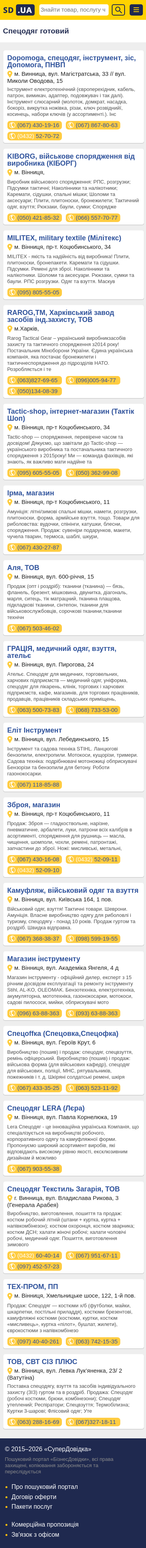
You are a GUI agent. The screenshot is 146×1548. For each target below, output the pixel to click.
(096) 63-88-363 (39, 1013)
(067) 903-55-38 (39, 1168)
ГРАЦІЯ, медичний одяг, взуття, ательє (62, 652)
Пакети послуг (32, 1506)
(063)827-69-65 (38, 380)
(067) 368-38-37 (39, 938)
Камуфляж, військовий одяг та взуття (73, 890)
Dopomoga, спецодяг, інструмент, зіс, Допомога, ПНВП (71, 61)
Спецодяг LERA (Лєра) (46, 1108)
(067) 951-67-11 (97, 1255)
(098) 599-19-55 (97, 938)
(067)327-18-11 (96, 1422)
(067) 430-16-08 (39, 859)
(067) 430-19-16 (39, 125)
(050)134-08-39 (38, 391)
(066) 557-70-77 (97, 217)
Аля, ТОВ (23, 568)
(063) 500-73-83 (39, 710)
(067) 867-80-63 (97, 125)
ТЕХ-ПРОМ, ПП (32, 1287)
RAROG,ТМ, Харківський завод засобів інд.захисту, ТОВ (60, 316)
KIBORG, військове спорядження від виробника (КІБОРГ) (71, 159)
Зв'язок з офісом (36, 1534)
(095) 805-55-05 (39, 292)
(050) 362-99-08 (97, 472)
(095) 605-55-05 (39, 472)
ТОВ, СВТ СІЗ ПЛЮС (42, 1362)
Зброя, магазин (33, 805)
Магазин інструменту (44, 959)
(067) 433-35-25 (39, 1087)
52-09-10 (39, 870)
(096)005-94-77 (96, 380)
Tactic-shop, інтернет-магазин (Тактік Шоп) (70, 415)
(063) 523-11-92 (97, 1087)
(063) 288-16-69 (39, 1422)
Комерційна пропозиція (45, 1524)
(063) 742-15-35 (97, 1341)
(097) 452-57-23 (39, 1266)
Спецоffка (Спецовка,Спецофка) (63, 1033)
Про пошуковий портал (45, 1486)
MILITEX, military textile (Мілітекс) (64, 238)
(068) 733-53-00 (97, 710)
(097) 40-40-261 (39, 1341)
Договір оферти (34, 1497)
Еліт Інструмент (34, 730)
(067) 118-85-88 (39, 784)
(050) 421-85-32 (39, 217)
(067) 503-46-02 (39, 628)
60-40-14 (39, 1255)
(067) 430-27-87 (39, 547)
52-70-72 (39, 136)
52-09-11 (97, 859)
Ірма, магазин (31, 493)
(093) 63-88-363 (97, 1013)
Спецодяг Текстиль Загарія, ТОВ (63, 1189)
